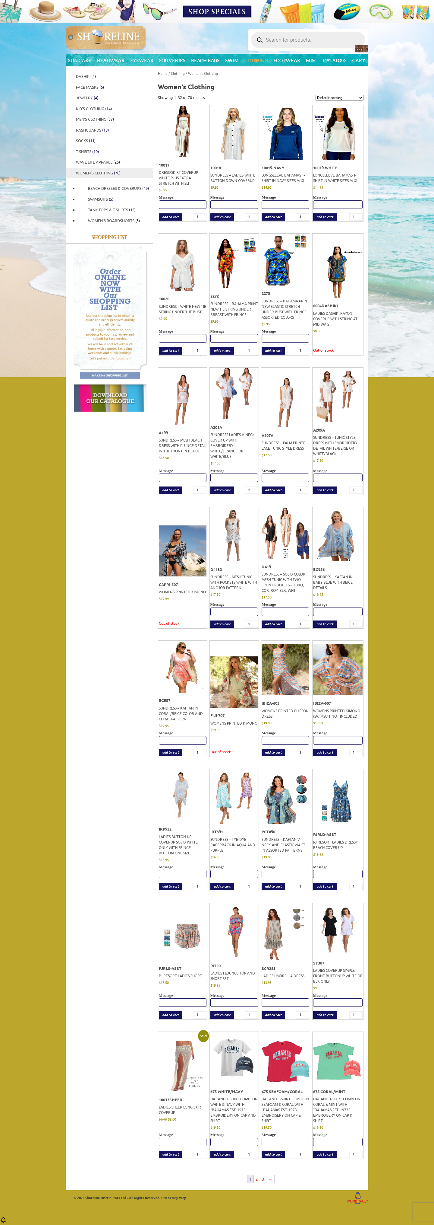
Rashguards (92, 130)
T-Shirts (87, 151)
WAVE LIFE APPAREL (98, 162)
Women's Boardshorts (114, 220)
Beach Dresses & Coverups (118, 188)
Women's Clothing (98, 173)
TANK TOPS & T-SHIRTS (112, 209)
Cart (358, 60)
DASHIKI (86, 76)
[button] (3, 1221)
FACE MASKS (90, 87)
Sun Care (79, 60)
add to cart (170, 217)
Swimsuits (100, 199)
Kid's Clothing (94, 108)
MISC (311, 60)
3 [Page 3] (263, 1179)
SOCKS (86, 140)
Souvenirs (172, 60)
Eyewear (141, 60)
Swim (232, 60)
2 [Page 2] (257, 1179)
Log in (361, 48)
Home (163, 73)
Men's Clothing (95, 119)
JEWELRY (87, 97)
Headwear (110, 60)
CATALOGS (335, 60)
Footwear (286, 60)
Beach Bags (205, 60)
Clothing (256, 60)
